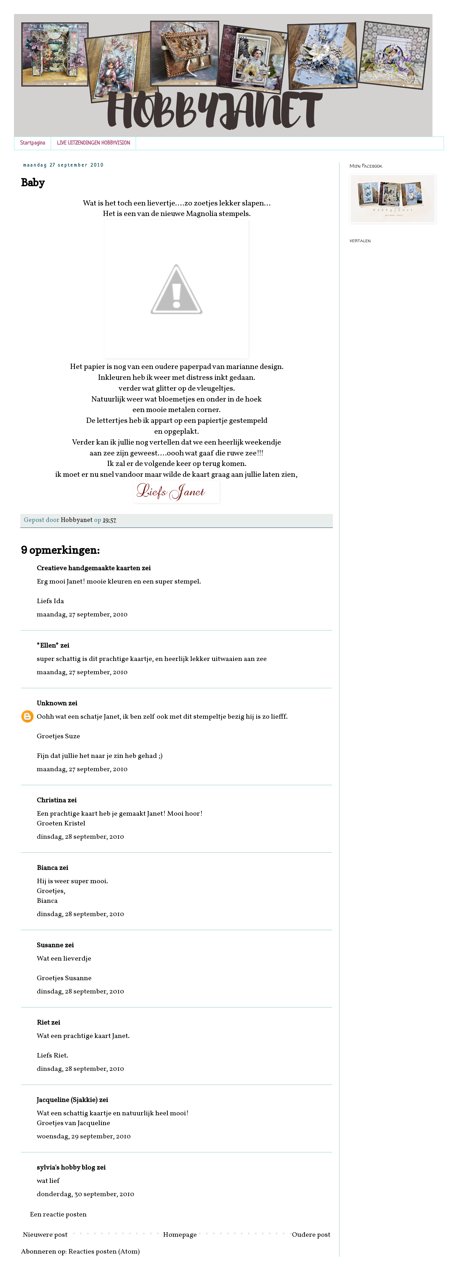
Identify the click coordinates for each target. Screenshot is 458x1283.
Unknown (52, 704)
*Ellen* (48, 646)
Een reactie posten (58, 1215)
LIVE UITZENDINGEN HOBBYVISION (93, 143)
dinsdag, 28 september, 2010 (80, 837)
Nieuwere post (45, 1235)
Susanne (50, 945)
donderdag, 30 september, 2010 (85, 1194)
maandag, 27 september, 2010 (82, 615)
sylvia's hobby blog (66, 1168)
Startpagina (32, 143)
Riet (43, 1023)
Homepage (180, 1235)
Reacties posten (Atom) (104, 1252)
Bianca (47, 868)
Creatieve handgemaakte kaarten (88, 568)
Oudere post (311, 1235)
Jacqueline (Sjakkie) (67, 1100)
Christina (51, 801)
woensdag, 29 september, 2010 (84, 1137)
